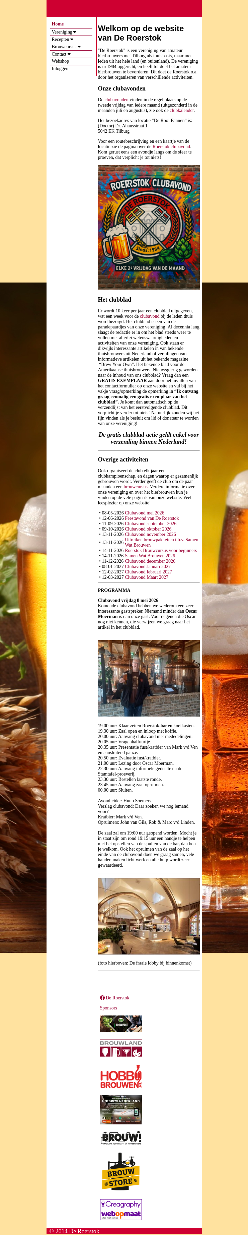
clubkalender (182, 110)
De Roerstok (115, 997)
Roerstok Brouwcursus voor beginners (161, 550)
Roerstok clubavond (171, 146)
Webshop (60, 61)
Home (58, 23)
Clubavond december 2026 (150, 561)
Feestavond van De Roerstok (152, 518)
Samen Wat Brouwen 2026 (150, 555)
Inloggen (60, 68)
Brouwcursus (64, 46)
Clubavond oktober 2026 (148, 529)
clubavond (149, 316)
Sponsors (108, 1007)
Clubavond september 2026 (150, 523)
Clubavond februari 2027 (148, 571)
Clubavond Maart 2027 (146, 577)
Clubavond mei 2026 (144, 512)
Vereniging (62, 32)
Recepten (60, 39)
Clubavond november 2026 (150, 534)
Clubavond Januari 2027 (148, 566)
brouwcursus (135, 486)
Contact (59, 54)
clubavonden (116, 99)
